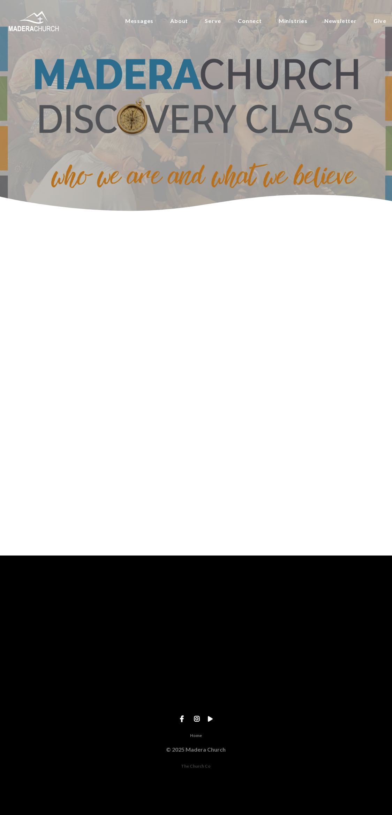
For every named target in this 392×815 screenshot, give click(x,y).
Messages (139, 21)
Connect (250, 21)
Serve (213, 21)
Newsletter (340, 21)
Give (380, 21)
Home (196, 735)
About (179, 21)
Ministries (293, 21)
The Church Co (196, 766)
